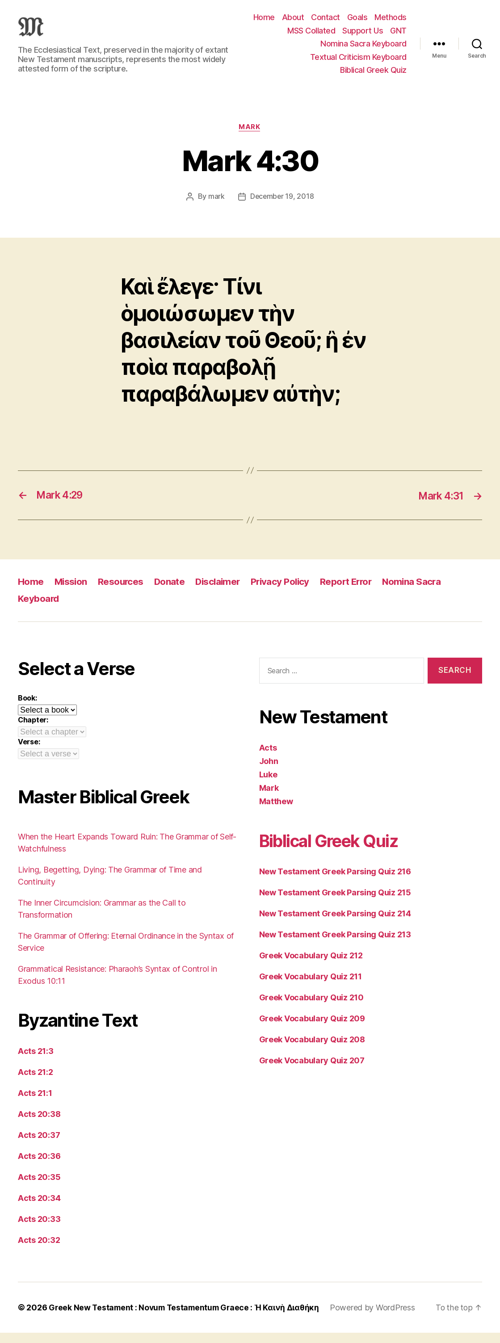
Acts (268, 758)
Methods (390, 22)
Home (264, 22)
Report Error (353, 592)
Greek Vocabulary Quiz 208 (312, 1050)
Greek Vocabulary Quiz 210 (311, 1008)
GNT (398, 35)
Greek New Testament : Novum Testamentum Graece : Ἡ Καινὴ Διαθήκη (187, 1317)
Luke (268, 785)
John (268, 771)
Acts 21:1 (35, 1103)
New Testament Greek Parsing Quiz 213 (335, 945)
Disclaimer (221, 592)
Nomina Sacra (420, 592)
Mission (71, 592)
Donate (171, 592)
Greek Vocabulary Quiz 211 (310, 987)
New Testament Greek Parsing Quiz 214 (335, 924)
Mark (250, 138)
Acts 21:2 (35, 1082)
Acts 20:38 (39, 1124)
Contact (325, 22)
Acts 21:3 (36, 1061)
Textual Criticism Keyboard (358, 62)
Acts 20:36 (39, 1166)
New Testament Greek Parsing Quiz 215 (335, 903)
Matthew (276, 812)
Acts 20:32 (39, 1250)
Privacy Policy (285, 592)
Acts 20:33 (39, 1229)
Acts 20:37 (39, 1145)
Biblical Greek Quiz (373, 75)
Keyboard (38, 609)
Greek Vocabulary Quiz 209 (312, 1029)
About (293, 22)
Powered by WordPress (379, 1317)
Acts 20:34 (39, 1208)
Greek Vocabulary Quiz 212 (311, 966)
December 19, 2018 (281, 207)
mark (215, 207)
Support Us (362, 35)
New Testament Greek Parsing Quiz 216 (335, 882)
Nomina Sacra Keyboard (363, 49)
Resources (122, 592)
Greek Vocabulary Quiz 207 (312, 1071)
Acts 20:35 (39, 1187)
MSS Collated (311, 35)
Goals (357, 22)
